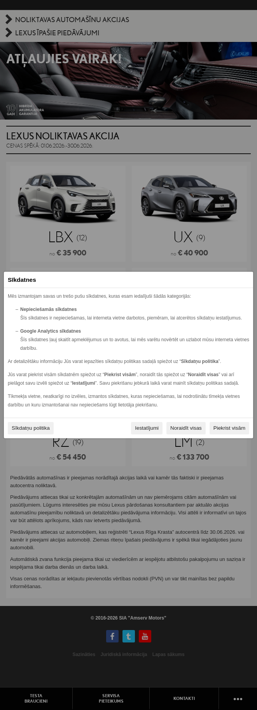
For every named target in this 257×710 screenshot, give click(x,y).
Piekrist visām (229, 428)
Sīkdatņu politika (31, 428)
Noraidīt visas (186, 428)
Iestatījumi (147, 428)
